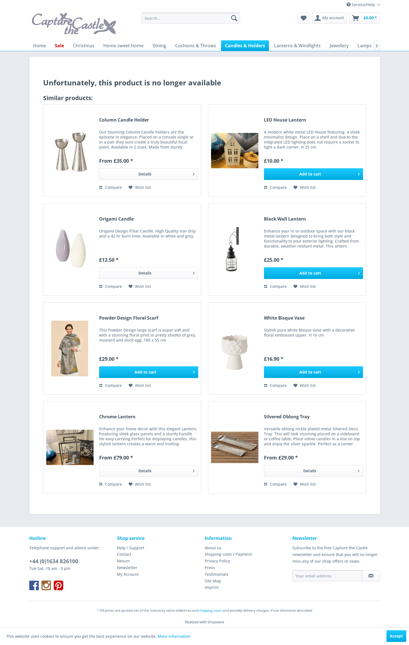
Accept (396, 636)
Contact (124, 554)
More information (174, 636)
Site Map (213, 581)
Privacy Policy (217, 561)
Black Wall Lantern (285, 219)
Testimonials (216, 574)
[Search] (234, 18)
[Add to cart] (313, 174)
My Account (128, 574)
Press (210, 567)
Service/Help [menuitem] (361, 4)
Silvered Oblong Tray (287, 417)
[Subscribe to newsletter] (371, 575)
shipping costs (210, 610)
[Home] (39, 45)
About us (213, 547)
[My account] (329, 18)
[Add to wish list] (140, 187)
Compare (110, 187)
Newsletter (127, 567)
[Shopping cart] (364, 18)
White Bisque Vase (284, 318)
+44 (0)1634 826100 (53, 561)
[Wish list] (304, 18)
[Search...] (191, 18)
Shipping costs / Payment (228, 554)
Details (166, 173)
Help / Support (130, 547)
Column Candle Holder (124, 120)
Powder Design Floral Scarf (128, 318)
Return (123, 561)
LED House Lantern (285, 120)
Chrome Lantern (117, 417)
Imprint (212, 587)
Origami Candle (116, 219)
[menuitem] (191, 18)
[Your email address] (327, 575)
